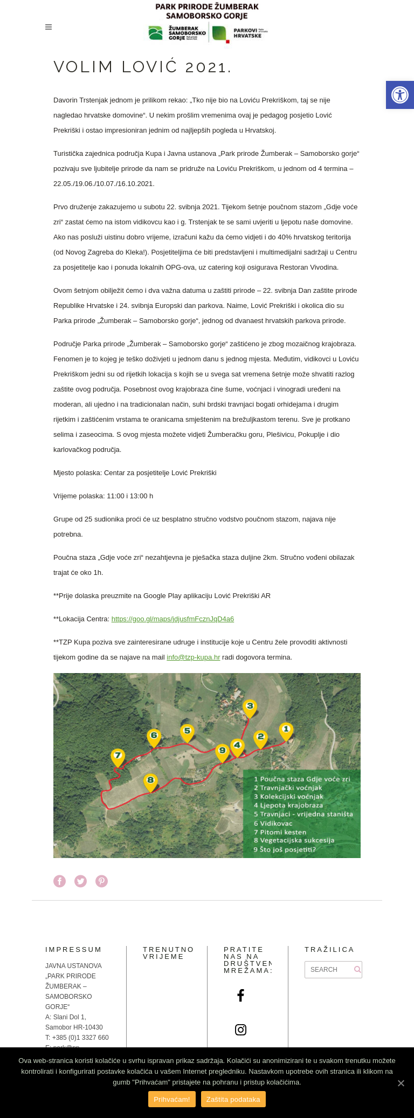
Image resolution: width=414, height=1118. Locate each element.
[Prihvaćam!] (400, 1083)
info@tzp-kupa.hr (193, 657)
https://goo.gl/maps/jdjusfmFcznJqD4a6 (173, 619)
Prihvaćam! (172, 1099)
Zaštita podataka (233, 1099)
